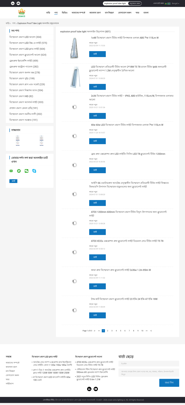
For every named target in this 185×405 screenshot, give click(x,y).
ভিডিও (64, 13)
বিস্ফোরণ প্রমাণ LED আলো (22, 37)
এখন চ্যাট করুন (158, 3)
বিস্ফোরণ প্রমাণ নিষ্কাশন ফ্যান (23, 90)
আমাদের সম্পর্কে (78, 13)
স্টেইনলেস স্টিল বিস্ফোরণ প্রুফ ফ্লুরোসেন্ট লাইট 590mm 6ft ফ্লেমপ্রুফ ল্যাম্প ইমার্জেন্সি (96, 370)
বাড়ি (48, 13)
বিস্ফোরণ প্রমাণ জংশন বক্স (21, 72)
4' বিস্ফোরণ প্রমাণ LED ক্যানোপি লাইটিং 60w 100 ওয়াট (51, 378)
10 (142, 331)
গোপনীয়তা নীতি (48, 400)
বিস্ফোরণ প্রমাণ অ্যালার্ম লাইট (23, 102)
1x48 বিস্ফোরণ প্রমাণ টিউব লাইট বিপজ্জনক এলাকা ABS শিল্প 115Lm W (125, 37)
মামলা (146, 13)
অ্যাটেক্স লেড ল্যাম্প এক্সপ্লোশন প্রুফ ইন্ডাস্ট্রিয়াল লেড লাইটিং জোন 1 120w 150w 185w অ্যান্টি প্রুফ (52, 364)
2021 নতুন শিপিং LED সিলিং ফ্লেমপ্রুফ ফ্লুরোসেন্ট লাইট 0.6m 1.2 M (92, 378)
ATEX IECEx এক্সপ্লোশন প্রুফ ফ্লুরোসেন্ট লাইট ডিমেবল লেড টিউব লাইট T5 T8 (127, 241)
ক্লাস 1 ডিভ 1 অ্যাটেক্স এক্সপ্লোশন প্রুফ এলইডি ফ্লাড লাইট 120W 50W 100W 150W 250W (51, 371)
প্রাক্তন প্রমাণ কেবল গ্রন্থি (20, 108)
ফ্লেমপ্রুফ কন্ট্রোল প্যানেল (20, 66)
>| (151, 331)
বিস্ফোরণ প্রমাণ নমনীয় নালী (22, 114)
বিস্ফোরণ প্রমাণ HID (18, 96)
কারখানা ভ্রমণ (94, 13)
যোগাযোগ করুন (124, 13)
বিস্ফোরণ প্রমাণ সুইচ (19, 78)
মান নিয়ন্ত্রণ (109, 13)
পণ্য (56, 13)
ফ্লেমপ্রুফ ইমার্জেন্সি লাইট (20, 60)
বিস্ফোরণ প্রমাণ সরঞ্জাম (20, 120)
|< (94, 331)
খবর (137, 13)
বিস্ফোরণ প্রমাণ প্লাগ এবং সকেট (24, 84)
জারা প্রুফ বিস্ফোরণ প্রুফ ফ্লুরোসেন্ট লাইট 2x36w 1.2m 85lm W (121, 270)
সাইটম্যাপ (10, 383)
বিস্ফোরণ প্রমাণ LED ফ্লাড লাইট (24, 49)
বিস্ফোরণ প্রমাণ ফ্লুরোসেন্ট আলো (24, 54)
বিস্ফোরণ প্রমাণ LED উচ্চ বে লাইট (25, 43)
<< (99, 331)
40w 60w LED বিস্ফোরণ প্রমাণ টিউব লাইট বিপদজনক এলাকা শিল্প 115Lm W (127, 124)
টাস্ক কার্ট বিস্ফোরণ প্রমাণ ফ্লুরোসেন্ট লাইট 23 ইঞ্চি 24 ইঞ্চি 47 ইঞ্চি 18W (124, 299)
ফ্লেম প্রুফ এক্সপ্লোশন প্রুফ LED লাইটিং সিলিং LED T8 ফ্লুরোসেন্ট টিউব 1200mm (128, 154)
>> (147, 331)
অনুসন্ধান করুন (135, 3)
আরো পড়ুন (93, 43)
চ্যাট (95, 54)
